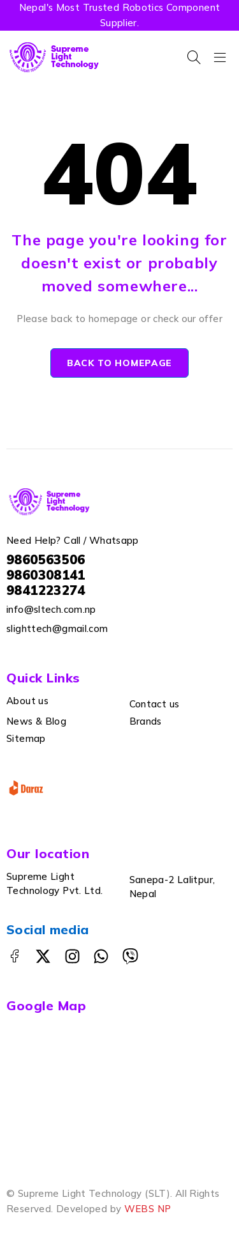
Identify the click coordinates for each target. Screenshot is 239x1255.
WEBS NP (147, 1209)
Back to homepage (119, 363)
